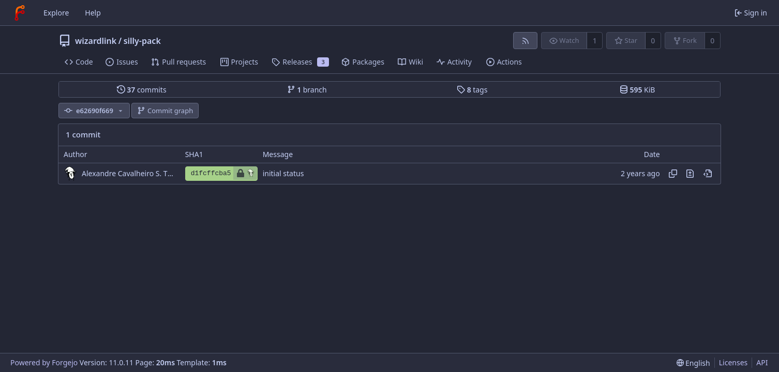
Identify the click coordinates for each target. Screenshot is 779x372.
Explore (56, 13)
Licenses (733, 362)
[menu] (693, 363)
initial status (283, 173)
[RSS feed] (525, 40)
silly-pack (142, 41)
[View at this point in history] (707, 173)
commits (142, 90)
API (762, 362)
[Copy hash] (673, 173)
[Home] (19, 13)
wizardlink (95, 41)
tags (472, 90)
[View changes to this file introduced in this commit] (690, 173)
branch (307, 90)
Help (93, 13)
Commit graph (165, 110)
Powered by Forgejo (44, 362)
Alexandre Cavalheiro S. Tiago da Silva (128, 173)
